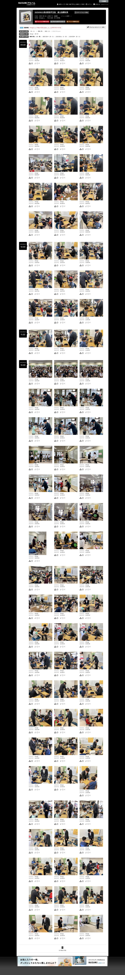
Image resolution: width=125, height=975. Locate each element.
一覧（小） (32, 31)
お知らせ (97, 4)
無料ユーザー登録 (63, 4)
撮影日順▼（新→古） (48, 36)
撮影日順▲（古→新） (35, 36)
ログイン (89, 4)
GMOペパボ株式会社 (105, 4)
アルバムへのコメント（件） (96, 27)
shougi (31, 34)
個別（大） (48, 31)
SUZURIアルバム (27, 4)
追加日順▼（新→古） (75, 36)
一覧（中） (40, 31)
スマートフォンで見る (81, 12)
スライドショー (56, 31)
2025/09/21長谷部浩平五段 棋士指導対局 (51, 12)
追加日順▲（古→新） (62, 36)
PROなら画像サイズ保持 (77, 4)
